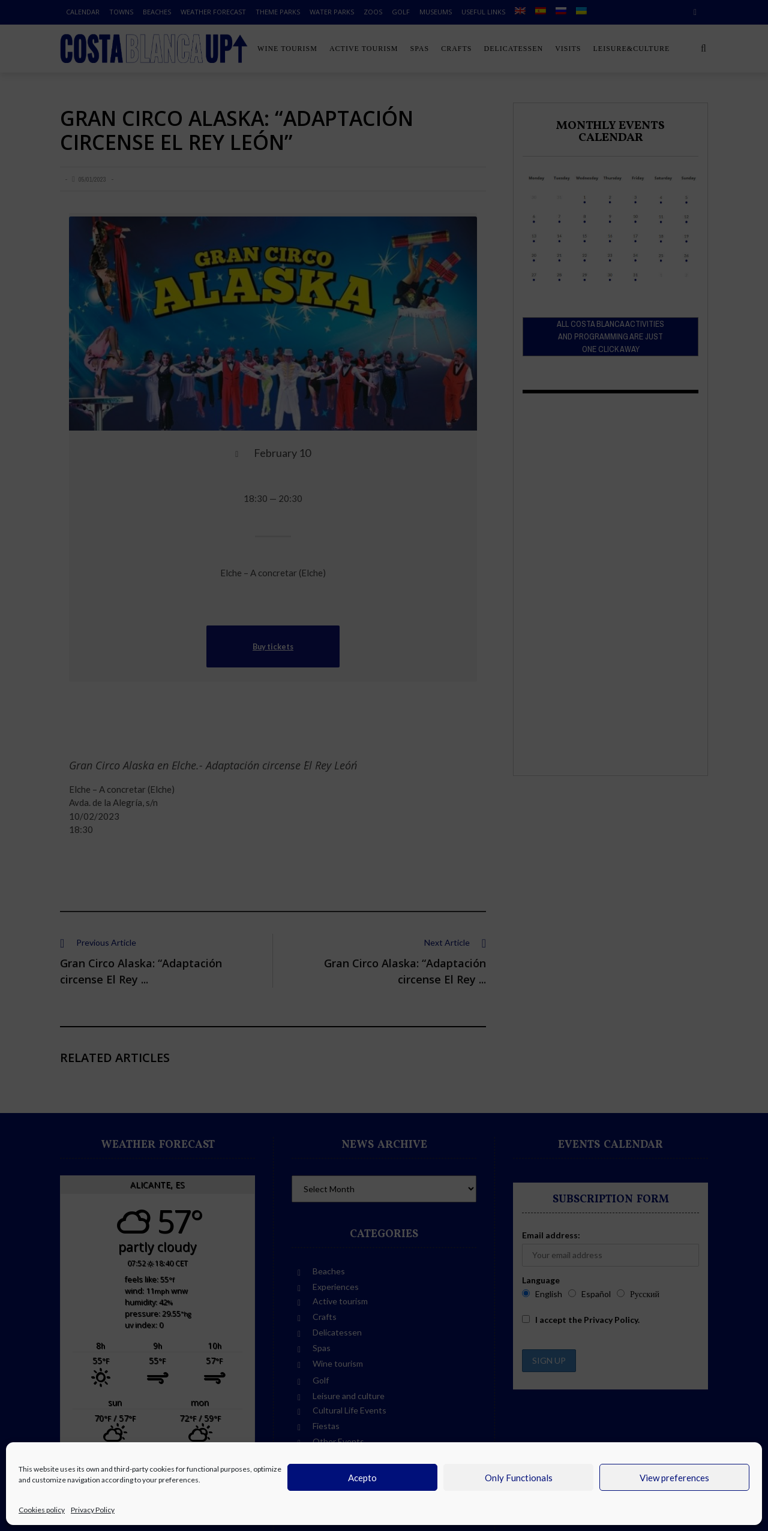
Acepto (362, 1477)
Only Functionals (519, 1477)
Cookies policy (42, 1509)
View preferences (674, 1477)
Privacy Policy (93, 1509)
